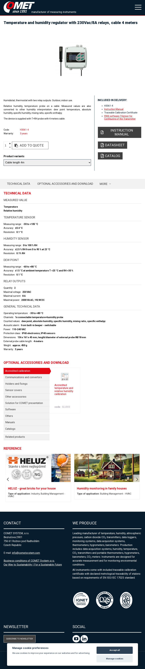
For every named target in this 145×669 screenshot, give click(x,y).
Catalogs (10, 428)
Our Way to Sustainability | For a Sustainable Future (33, 564)
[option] (72, 58)
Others (9, 415)
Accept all (114, 650)
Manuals (10, 422)
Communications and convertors (23, 377)
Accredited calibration (17, 370)
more (104, 184)
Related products (15, 436)
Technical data (18, 183)
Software (10, 409)
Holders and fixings (16, 383)
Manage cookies (114, 658)
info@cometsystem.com (26, 552)
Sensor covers (13, 390)
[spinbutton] (7, 145)
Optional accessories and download (65, 183)
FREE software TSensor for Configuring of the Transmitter (120, 117)
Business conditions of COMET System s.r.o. (29, 560)
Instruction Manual (113, 109)
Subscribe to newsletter (19, 639)
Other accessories (15, 396)
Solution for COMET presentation (24, 403)
